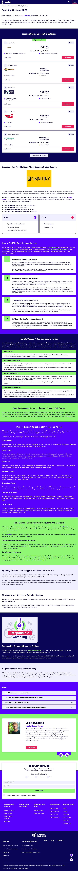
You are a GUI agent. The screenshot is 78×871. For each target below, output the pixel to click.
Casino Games (55, 805)
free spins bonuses (17, 289)
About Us (6, 841)
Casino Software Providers (8, 817)
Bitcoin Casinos (67, 817)
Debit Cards (66, 814)
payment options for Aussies (26, 305)
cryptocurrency (60, 306)
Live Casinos (7, 821)
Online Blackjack (54, 811)
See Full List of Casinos (39, 155)
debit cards (34, 306)
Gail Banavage (25, 15)
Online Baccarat (54, 808)
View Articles (31, 747)
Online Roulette (54, 814)
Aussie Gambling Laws (27, 845)
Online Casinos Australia (9, 805)
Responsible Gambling (29, 841)
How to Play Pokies (39, 813)
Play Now (68, 57)
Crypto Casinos (67, 823)
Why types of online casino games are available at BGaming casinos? (39, 707)
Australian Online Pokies (39, 805)
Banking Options (68, 805)
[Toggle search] (69, 2)
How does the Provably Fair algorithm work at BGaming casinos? (39, 697)
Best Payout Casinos (9, 810)
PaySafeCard (66, 820)
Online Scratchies (54, 817)
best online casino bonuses (59, 249)
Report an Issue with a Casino (29, 849)
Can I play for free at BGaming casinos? (39, 702)
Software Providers (11, 6)
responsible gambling (34, 650)
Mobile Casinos (8, 813)
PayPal (65, 808)
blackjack (65, 527)
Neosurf (65, 811)
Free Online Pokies (38, 810)
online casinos (53, 247)
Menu (74, 2)
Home (3, 6)
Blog (52, 841)
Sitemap (60, 841)
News (45, 841)
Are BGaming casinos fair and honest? (39, 693)
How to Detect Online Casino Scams (30, 852)
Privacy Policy (6, 852)
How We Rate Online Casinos (10, 845)
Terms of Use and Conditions (10, 849)
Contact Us (6, 855)
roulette (9, 534)
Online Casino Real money (24, 805)
